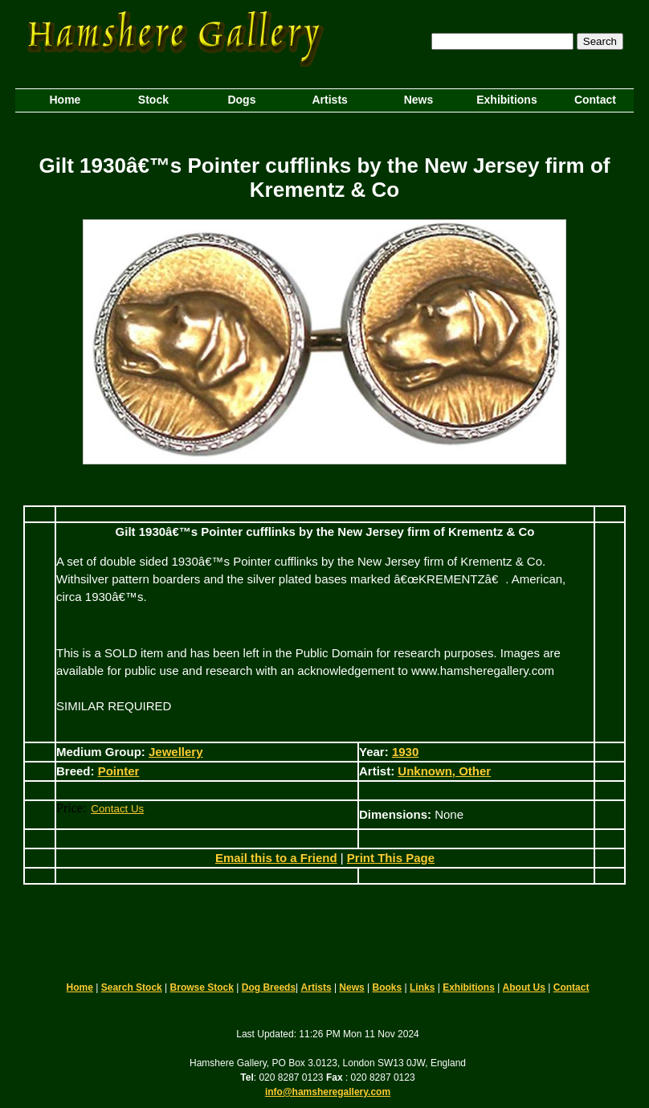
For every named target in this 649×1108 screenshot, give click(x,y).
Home (80, 987)
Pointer (119, 771)
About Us (524, 987)
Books (387, 987)
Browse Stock (202, 987)
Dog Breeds (269, 987)
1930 (405, 751)
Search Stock (131, 987)
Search (600, 41)
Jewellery (176, 751)
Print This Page (391, 858)
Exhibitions (469, 987)
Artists (316, 987)
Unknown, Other (444, 771)
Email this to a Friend (276, 858)
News (351, 987)
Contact (571, 987)
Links (422, 987)
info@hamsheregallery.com (327, 1092)
